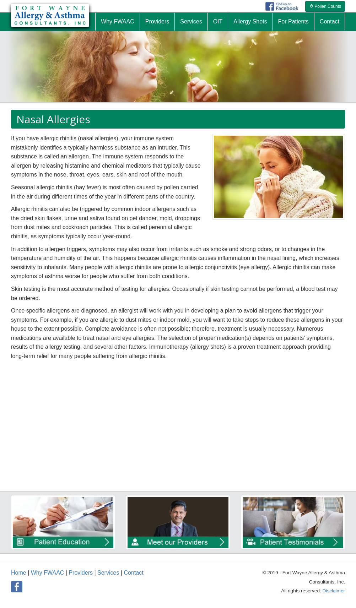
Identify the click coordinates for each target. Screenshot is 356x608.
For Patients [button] (293, 21)
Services (108, 573)
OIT (218, 21)
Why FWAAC (47, 573)
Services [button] (191, 21)
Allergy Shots (250, 21)
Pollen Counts (325, 6)
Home (18, 573)
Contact (133, 573)
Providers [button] (157, 21)
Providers (81, 573)
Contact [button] (329, 21)
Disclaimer (334, 590)
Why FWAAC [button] (117, 21)
